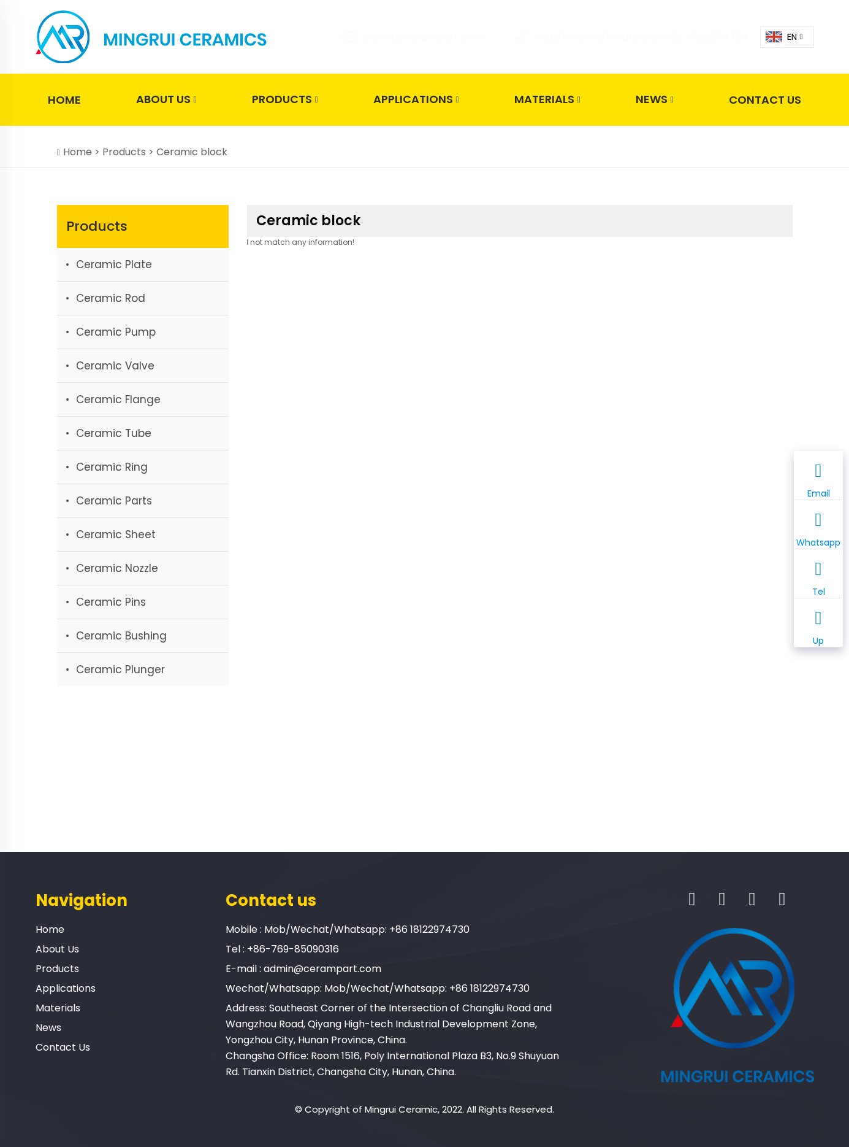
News (654, 100)
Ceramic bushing (121, 635)
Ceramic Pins (111, 602)
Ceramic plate (114, 264)
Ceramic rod (110, 298)
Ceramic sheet (116, 534)
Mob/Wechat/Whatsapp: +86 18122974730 (623, 37)
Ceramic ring (112, 467)
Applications (416, 100)
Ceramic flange (118, 399)
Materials (547, 100)
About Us (166, 100)
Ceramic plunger (120, 669)
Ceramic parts (114, 500)
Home (64, 99)
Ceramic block (191, 152)
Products (285, 100)
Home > (82, 152)
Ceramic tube (113, 433)
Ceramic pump (116, 332)
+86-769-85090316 (293, 949)
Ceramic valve (115, 365)
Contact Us (765, 99)
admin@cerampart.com (405, 37)
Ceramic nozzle (117, 568)
